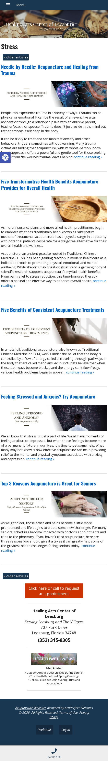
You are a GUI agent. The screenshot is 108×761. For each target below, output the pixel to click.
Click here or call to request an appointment (54, 590)
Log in (65, 729)
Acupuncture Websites (30, 708)
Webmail (44, 729)
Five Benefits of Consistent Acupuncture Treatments (52, 309)
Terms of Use (68, 712)
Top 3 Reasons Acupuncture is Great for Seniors (48, 483)
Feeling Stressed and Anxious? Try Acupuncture (48, 396)
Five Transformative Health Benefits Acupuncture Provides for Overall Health (49, 184)
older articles (15, 57)
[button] (5, 157)
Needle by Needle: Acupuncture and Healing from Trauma (49, 70)
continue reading (88, 157)
